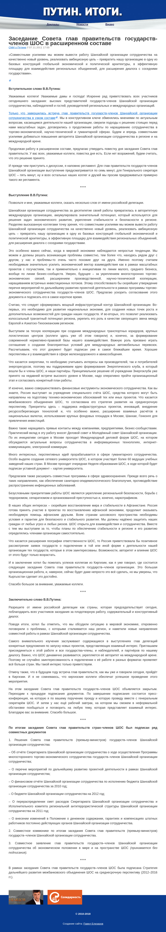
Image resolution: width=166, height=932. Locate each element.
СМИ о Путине (17, 47)
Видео (109, 24)
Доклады (53, 24)
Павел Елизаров (93, 923)
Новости (82, 24)
